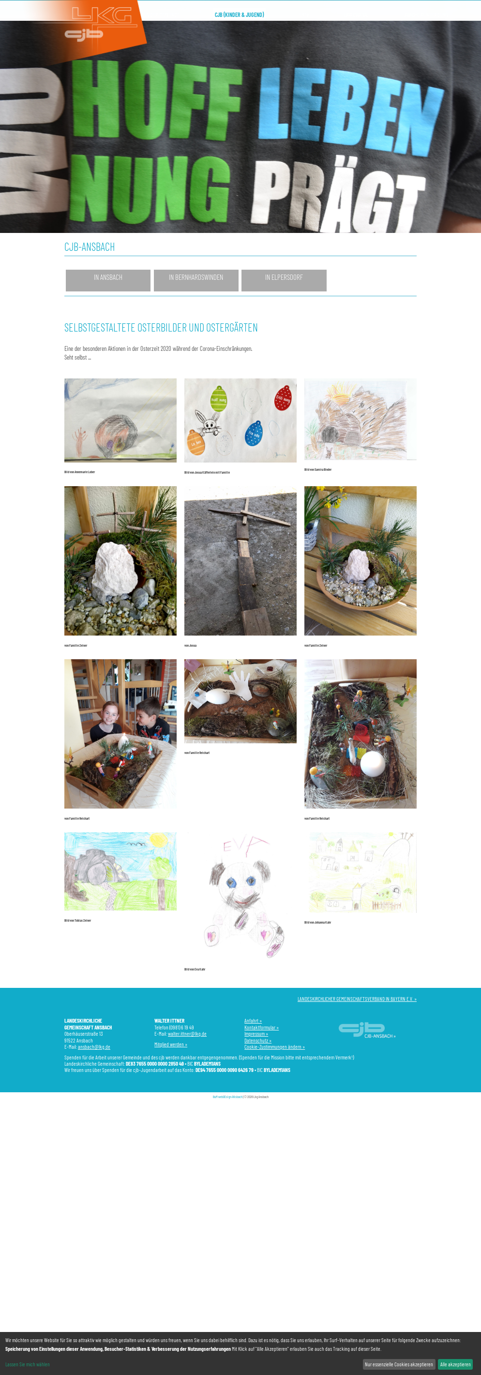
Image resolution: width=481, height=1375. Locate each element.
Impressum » (256, 1033)
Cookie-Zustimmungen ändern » (274, 1046)
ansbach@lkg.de (94, 1046)
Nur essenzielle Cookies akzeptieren (399, 1364)
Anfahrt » (253, 1020)
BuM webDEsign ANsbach (227, 1097)
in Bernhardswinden (196, 277)
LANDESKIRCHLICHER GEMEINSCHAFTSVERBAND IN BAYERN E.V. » (357, 999)
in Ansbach (108, 277)
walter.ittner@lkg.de (187, 1033)
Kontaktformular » (261, 1027)
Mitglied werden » (170, 1044)
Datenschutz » (257, 1040)
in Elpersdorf (284, 277)
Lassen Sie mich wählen (27, 1364)
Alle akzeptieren (455, 1364)
